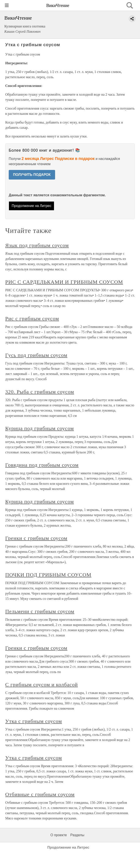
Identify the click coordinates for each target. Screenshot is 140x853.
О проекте (59, 835)
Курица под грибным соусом (39, 428)
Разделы (77, 835)
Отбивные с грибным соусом (40, 794)
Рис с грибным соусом (32, 318)
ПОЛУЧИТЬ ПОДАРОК (32, 174)
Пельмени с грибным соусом (39, 611)
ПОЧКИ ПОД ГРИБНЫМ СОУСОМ (48, 575)
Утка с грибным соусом (33, 721)
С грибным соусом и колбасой (41, 684)
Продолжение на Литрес (31, 206)
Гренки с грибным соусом (36, 538)
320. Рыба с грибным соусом (39, 392)
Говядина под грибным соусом (42, 465)
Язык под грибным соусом (37, 245)
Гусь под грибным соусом (36, 355)
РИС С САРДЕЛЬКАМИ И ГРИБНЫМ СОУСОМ (64, 282)
